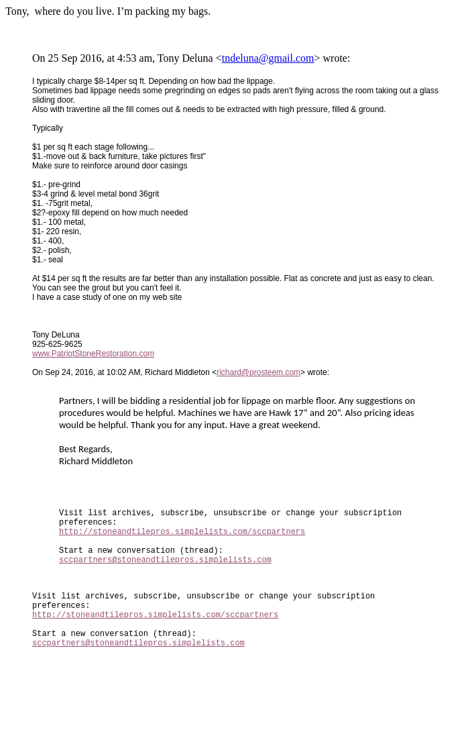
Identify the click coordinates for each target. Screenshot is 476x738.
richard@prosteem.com (258, 372)
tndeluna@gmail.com (268, 58)
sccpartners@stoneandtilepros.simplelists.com (165, 573)
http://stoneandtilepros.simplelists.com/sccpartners (182, 539)
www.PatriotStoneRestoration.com (93, 353)
